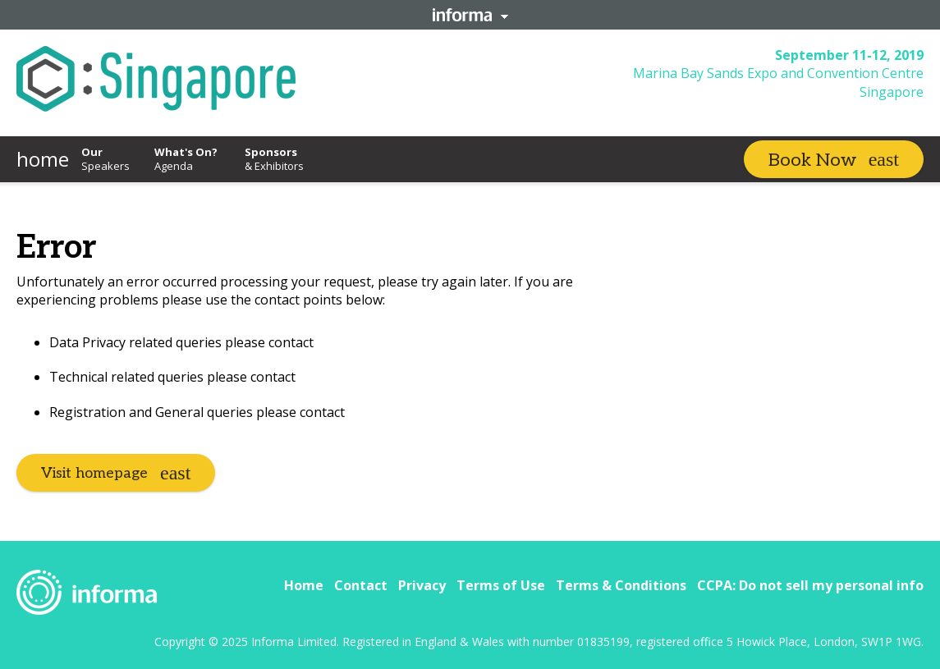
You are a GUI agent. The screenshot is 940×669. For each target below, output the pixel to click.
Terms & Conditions (621, 585)
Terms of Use (500, 585)
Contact (360, 585)
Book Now (812, 160)
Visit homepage (94, 473)
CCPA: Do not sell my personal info (810, 585)
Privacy (422, 585)
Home (303, 585)
